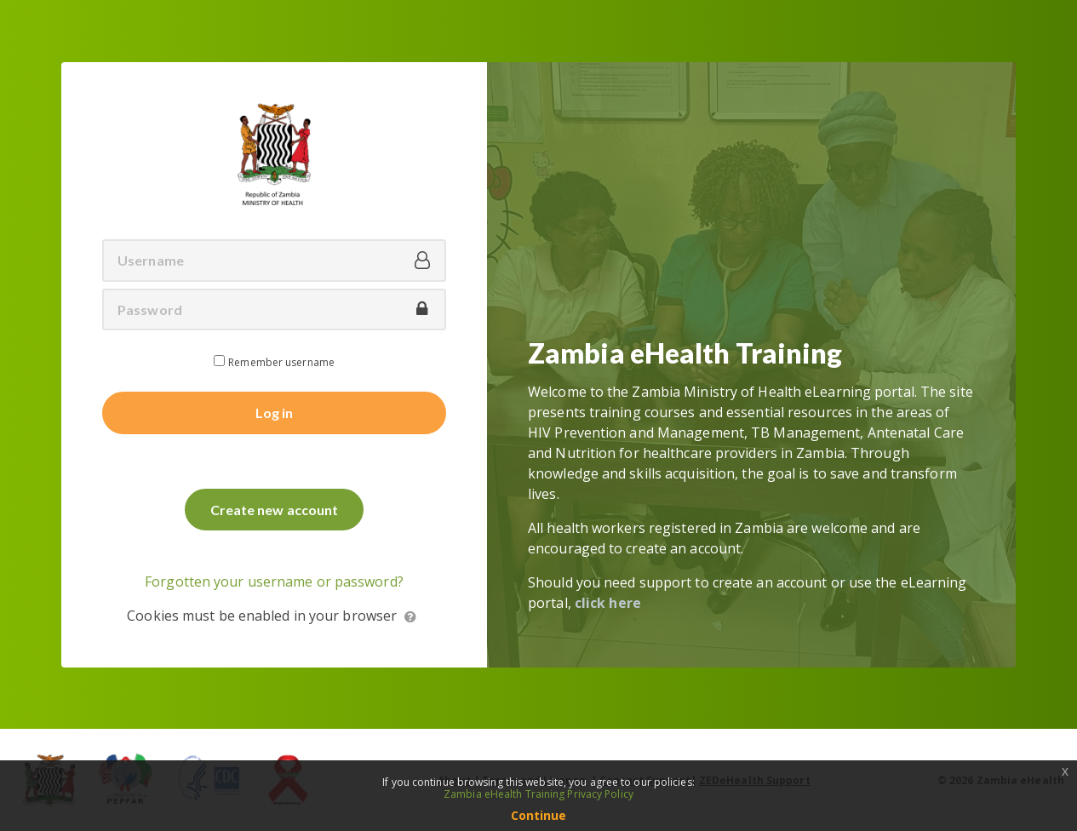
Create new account (274, 509)
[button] (410, 617)
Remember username (281, 362)
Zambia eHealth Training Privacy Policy (538, 794)
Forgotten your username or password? (274, 581)
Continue (539, 815)
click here (608, 602)
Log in (274, 412)
